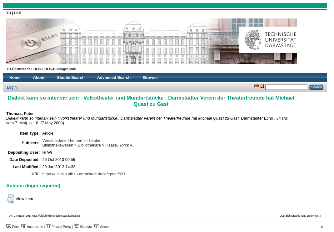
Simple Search (71, 77)
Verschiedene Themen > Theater (71, 140)
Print (12, 227)
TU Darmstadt (18, 69)
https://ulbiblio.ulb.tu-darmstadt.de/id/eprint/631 (83, 174)
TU (9, 13)
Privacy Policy (59, 227)
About (39, 77)
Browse (150, 77)
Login (12, 87)
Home (15, 77)
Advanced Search (114, 77)
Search (102, 227)
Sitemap (83, 227)
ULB (18, 13)
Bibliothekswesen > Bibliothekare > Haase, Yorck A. (87, 145)
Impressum (32, 227)
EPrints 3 (315, 215)
